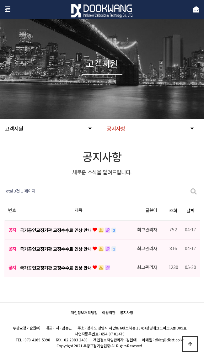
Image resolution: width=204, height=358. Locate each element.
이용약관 (108, 312)
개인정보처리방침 (84, 312)
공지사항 (126, 312)
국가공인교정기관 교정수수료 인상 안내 (56, 230)
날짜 (190, 210)
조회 (173, 210)
